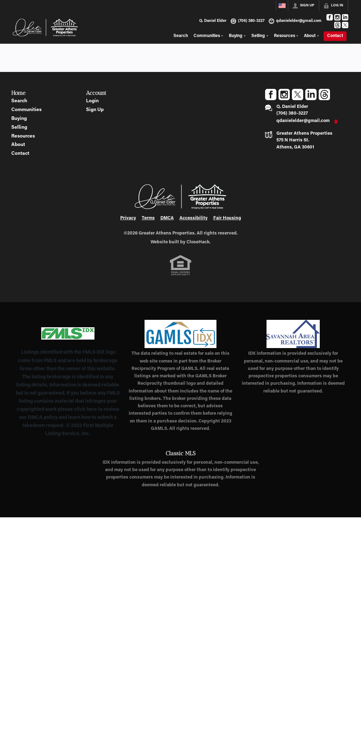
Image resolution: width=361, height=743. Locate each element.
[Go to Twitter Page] (345, 25)
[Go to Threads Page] (337, 25)
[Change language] (282, 6)
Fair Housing (227, 218)
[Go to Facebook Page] (329, 17)
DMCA (167, 218)
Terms (148, 218)
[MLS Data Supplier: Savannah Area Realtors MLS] (293, 334)
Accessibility (193, 218)
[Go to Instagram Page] (337, 17)
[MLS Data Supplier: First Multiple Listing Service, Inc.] (67, 333)
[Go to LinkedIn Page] (345, 17)
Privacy (128, 218)
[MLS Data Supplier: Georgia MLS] (180, 334)
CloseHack (197, 242)
